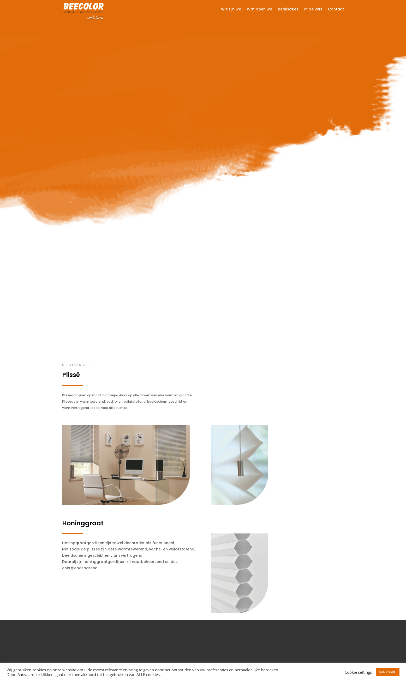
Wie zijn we (231, 9)
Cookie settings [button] (358, 672)
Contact (336, 9)
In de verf (313, 9)
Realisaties (288, 9)
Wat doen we (259, 9)
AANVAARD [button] (387, 672)
